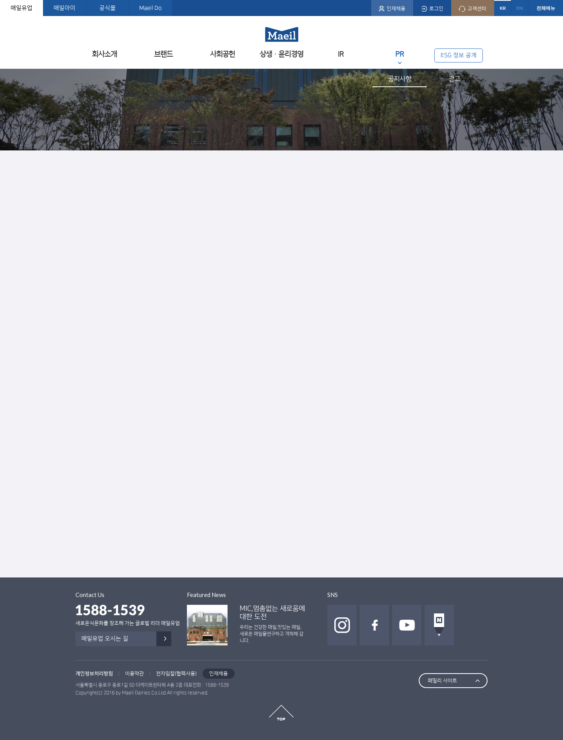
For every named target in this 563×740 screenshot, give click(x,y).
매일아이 (64, 8)
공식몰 (107, 8)
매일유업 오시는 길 (104, 638)
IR (341, 54)
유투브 (406, 625)
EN (519, 8)
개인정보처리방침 (94, 673)
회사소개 (104, 54)
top (281, 712)
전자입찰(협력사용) (176, 673)
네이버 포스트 (439, 625)
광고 (454, 78)
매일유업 (21, 8)
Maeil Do (150, 8)
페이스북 (374, 625)
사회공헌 (222, 54)
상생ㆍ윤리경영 (281, 54)
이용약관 (134, 673)
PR (399, 54)
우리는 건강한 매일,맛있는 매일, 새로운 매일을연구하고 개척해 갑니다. (271, 634)
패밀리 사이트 (442, 680)
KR (503, 8)
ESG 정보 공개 (459, 55)
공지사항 (399, 78)
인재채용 (218, 673)
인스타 (342, 625)
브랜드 (163, 54)
